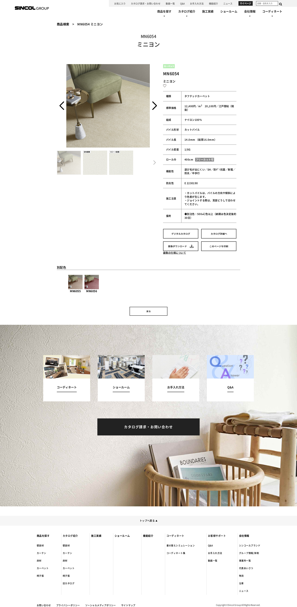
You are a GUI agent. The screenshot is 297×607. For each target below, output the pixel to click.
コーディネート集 (175, 553)
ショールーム (122, 536)
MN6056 (91, 283)
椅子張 (40, 576)
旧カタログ (68, 583)
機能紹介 (148, 536)
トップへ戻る (149, 520)
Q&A (210, 545)
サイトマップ (128, 605)
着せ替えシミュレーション (180, 545)
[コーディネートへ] (66, 378)
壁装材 (40, 545)
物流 (241, 576)
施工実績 (96, 536)
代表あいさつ (246, 568)
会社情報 (244, 536)
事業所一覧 (245, 561)
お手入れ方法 (215, 553)
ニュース (244, 591)
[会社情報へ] (250, 14)
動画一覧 (212, 561)
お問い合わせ (44, 605)
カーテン (41, 553)
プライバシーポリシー (68, 605)
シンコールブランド (249, 545)
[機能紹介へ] (213, 3)
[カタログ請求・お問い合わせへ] (145, 3)
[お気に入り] (120, 3)
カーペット (42, 568)
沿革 (241, 583)
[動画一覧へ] (170, 3)
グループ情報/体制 (249, 553)
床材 (39, 561)
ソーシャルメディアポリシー (100, 605)
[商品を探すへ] (164, 14)
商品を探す (43, 536)
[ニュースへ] (227, 3)
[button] (154, 106)
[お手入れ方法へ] (197, 3)
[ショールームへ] (228, 11)
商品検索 (63, 24)
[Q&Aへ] (182, 3)
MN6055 (75, 283)
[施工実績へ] (207, 11)
